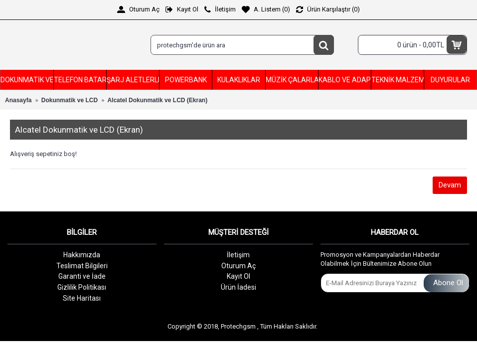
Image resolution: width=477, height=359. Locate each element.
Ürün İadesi (238, 287)
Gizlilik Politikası (81, 287)
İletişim (238, 255)
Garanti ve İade (82, 276)
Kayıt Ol (238, 276)
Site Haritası (82, 298)
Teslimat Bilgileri (82, 266)
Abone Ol (446, 283)
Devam (450, 184)
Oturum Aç (238, 266)
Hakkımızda (81, 255)
